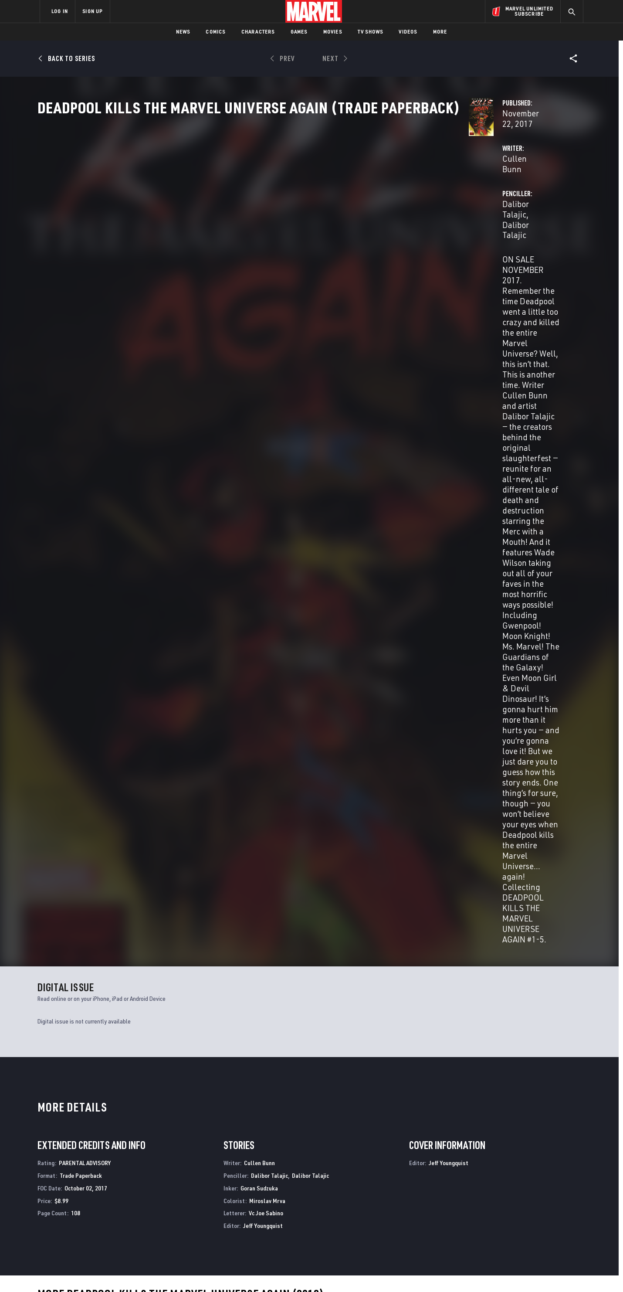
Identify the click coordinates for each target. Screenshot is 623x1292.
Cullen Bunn (223, 206)
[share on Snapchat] (503, 1216)
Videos (408, 31)
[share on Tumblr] (551, 1197)
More (440, 31)
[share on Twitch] (551, 1216)
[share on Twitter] (503, 1197)
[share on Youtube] (479, 1216)
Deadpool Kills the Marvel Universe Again (373, 1095)
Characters (258, 31)
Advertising (211, 1175)
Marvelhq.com (214, 1200)
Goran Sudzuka (259, 576)
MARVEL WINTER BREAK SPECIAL (217, 1095)
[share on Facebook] (479, 1197)
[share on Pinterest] (527, 1216)
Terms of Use (106, 1271)
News (183, 31)
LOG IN (59, 11)
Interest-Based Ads (461, 1271)
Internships (128, 1213)
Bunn (42, 883)
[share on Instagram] (527, 1197)
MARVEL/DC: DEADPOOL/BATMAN (80, 1095)
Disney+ (204, 1188)
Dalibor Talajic (403, 206)
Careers (122, 1200)
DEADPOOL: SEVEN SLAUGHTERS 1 (494, 1095)
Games (299, 31)
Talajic (58, 883)
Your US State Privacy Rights (204, 1271)
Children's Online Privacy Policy (339, 1271)
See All (565, 684)
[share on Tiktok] (479, 1234)
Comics (215, 31)
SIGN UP (92, 11)
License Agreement (407, 1271)
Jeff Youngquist (263, 613)
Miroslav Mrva (267, 588)
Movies (332, 31)
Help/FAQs (125, 1188)
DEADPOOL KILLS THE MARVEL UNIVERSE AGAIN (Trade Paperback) (86, 868)
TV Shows (370, 31)
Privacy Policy (146, 1271)
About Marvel (130, 1175)
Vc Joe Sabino (266, 601)
